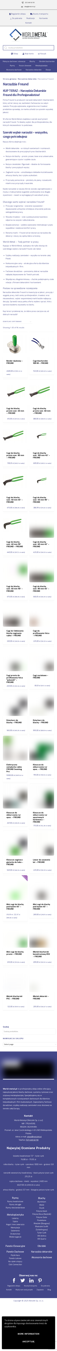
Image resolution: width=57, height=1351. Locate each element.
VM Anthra (41, 1236)
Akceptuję (28, 1341)
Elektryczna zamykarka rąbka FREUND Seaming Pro (14, 768)
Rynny (12, 66)
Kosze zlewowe (25, 66)
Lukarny (15, 1218)
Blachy (32, 61)
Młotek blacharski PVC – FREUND (14, 997)
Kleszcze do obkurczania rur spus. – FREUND (40, 767)
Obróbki (42, 1246)
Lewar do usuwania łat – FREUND (41, 861)
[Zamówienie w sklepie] (17, 322)
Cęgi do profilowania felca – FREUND (41, 633)
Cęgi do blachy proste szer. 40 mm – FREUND (15, 410)
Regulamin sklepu (17, 14)
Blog (49, 1290)
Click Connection (15, 1264)
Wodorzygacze (15, 1237)
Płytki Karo (15, 1255)
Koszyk (42, 54)
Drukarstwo (15, 1234)
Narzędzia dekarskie (33, 70)
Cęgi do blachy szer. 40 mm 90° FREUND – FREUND (14, 544)
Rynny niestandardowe (15, 1208)
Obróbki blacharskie (47, 61)
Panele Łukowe (15, 1258)
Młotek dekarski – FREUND (41, 997)
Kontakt (28, 23)
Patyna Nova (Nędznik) (41, 1214)
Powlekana (41, 1220)
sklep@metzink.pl (34, 1136)
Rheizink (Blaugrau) (42, 1223)
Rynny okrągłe (15, 1204)
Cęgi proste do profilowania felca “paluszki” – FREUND (14, 679)
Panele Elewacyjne (15, 1246)
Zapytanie (40, 1290)
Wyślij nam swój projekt (24, 1290)
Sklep (14, 54)
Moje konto (28, 54)
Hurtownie (43, 18)
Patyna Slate (41, 1217)
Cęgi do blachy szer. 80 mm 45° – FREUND (41, 588)
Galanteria (15, 1231)
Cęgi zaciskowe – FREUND (40, 676)
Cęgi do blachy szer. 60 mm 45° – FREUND (41, 544)
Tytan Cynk (41, 1233)
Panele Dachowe (15, 1252)
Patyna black (41, 1211)
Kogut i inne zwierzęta (15, 1224)
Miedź (41, 1205)
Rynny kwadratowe (15, 1201)
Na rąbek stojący (15, 1261)
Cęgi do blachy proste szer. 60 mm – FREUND (42, 410)
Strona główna (9, 79)
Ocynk (41, 1208)
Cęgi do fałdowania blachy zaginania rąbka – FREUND (14, 633)
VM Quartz (41, 1239)
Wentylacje (15, 1227)
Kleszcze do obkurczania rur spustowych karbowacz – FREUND (40, 817)
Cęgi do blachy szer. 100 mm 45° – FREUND (41, 455)
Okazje (48, 70)
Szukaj (6, 1027)
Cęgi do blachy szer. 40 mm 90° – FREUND (41, 499)
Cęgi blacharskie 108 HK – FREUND (40, 362)
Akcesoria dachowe (14, 70)
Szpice (15, 1221)
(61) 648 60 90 (32, 1140)
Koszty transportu (39, 14)
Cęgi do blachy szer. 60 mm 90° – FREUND (14, 588)
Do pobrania (16, 18)
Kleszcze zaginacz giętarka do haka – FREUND (14, 862)
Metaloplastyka (41, 66)
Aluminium (41, 1202)
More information (28, 1334)
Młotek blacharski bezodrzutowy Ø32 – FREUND (41, 954)
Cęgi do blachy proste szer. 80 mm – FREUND (15, 455)
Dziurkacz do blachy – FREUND (14, 721)
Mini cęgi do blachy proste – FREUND (15, 953)
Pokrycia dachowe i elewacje (14, 61)
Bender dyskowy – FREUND (14, 362)
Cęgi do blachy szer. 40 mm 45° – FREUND (14, 499)
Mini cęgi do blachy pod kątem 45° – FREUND (15, 906)
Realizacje (30, 18)
